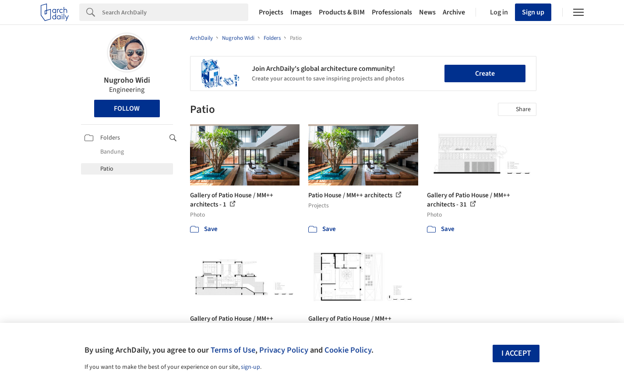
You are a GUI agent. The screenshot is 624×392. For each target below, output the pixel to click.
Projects (271, 12)
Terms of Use (233, 350)
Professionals (392, 12)
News (427, 12)
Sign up (533, 12)
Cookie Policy (347, 350)
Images (301, 12)
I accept (516, 353)
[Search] (175, 12)
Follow (127, 108)
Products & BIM (342, 12)
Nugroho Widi (127, 80)
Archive (454, 12)
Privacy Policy (283, 350)
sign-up (250, 367)
